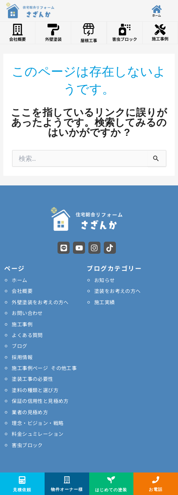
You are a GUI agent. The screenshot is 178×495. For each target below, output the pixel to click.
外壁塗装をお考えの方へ (40, 301)
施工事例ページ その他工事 (44, 367)
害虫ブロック (27, 444)
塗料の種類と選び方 (35, 389)
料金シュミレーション (37, 433)
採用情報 (22, 356)
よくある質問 (27, 334)
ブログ (19, 345)
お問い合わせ (27, 312)
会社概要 (22, 290)
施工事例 (22, 324)
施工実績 (104, 301)
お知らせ (104, 279)
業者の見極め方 (30, 411)
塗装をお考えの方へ (117, 290)
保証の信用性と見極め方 (40, 400)
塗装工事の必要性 (32, 378)
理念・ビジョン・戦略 (37, 422)
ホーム (19, 279)
